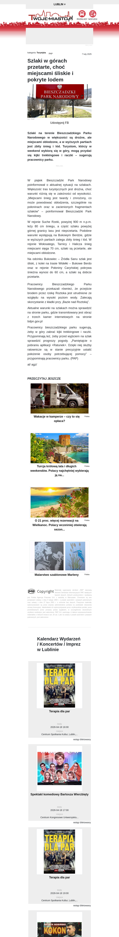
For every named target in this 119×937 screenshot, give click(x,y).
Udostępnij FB (59, 122)
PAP (51, 54)
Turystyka (41, 53)
